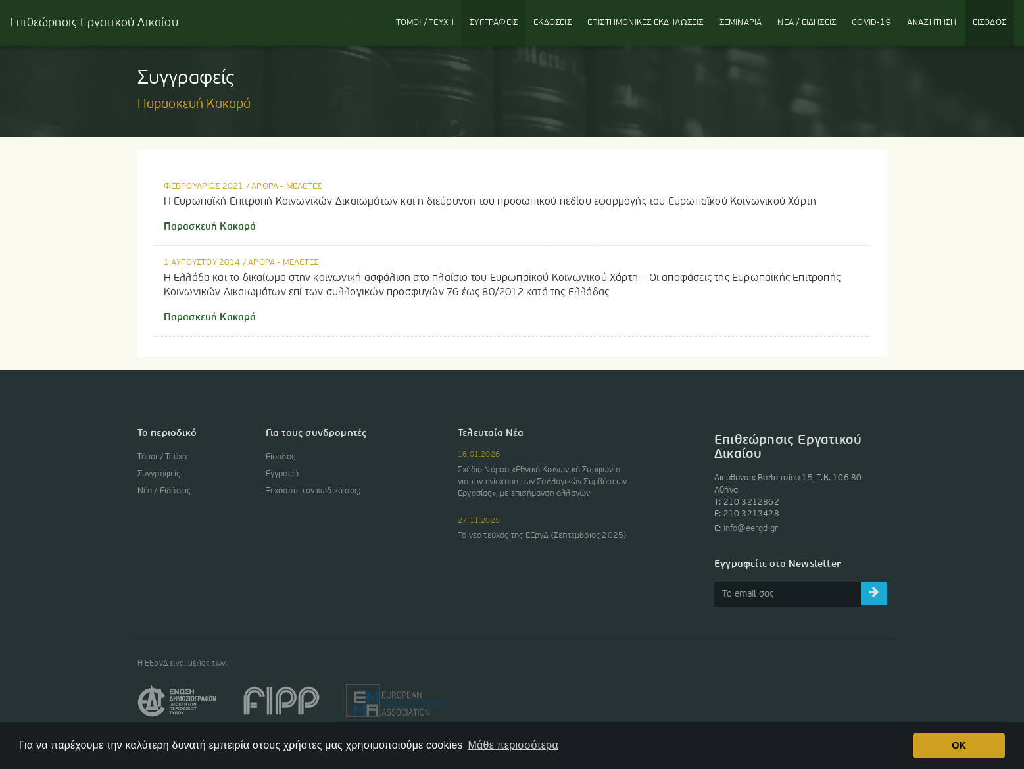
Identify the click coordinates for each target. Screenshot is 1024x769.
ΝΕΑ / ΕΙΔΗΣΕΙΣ (806, 22)
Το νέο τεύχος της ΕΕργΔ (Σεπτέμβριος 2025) (542, 536)
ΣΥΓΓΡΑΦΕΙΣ (494, 22)
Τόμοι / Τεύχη (162, 457)
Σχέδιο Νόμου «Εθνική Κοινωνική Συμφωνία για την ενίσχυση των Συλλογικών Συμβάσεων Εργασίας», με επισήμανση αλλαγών (542, 482)
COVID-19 (871, 22)
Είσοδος (280, 457)
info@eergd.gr (751, 528)
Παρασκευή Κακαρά (210, 227)
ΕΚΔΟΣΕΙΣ (552, 22)
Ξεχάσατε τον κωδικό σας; (313, 491)
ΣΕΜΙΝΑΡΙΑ (740, 22)
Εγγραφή (282, 474)
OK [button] (959, 745)
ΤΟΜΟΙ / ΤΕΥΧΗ (425, 22)
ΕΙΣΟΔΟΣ (989, 22)
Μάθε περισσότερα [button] (513, 745)
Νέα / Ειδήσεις (164, 491)
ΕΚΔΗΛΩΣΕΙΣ (645, 22)
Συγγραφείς (159, 474)
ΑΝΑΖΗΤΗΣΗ (932, 22)
